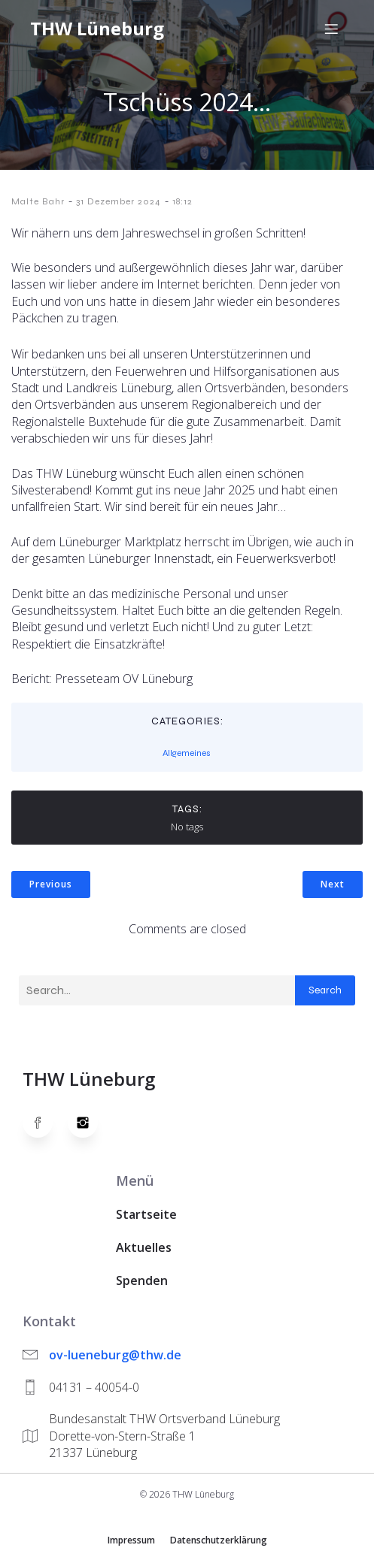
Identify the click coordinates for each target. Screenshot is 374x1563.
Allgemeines (187, 753)
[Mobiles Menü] (331, 28)
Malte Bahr (38, 201)
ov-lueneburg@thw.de (115, 1355)
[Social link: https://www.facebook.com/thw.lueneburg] (45, 1123)
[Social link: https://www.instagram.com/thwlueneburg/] (90, 1123)
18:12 (182, 201)
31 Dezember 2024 (118, 201)
